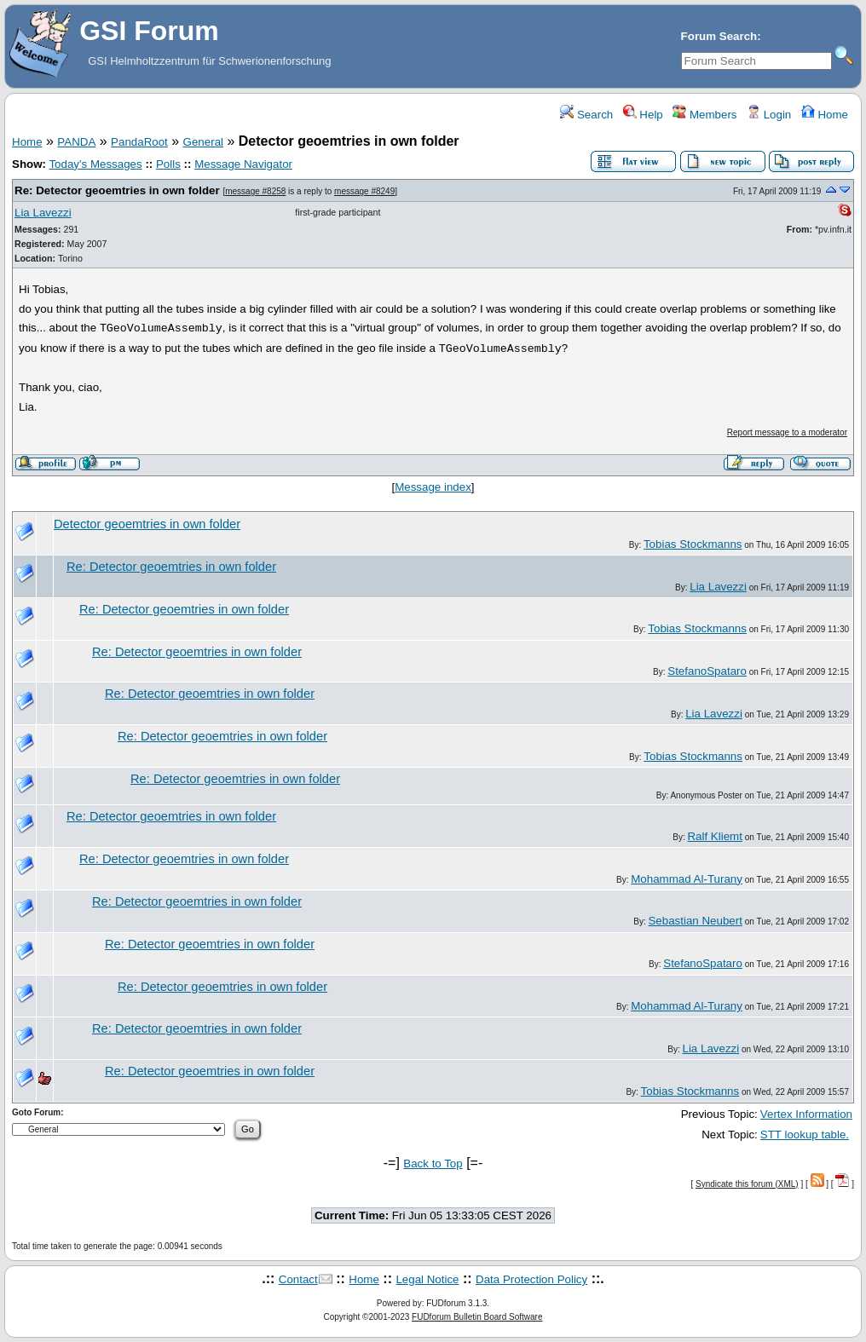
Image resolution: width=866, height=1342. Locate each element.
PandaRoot (139, 141)
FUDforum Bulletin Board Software (477, 1317)
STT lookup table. (804, 1134)
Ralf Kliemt (714, 836)
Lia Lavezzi (43, 212)
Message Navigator (243, 164)
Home (824, 114)
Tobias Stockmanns (693, 544)
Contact (298, 1279)
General (203, 141)
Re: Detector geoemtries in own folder (117, 190)
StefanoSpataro (707, 671)
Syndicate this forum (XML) (747, 1184)
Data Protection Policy (531, 1279)
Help (643, 114)
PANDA (76, 141)
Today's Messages (95, 164)
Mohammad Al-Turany (686, 879)
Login (769, 114)
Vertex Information (806, 1114)
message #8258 (255, 191)
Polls (168, 164)
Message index (433, 487)
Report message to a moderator (787, 432)
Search (586, 114)
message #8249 (364, 191)
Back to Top (432, 1163)
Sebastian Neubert (695, 920)
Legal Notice (427, 1279)
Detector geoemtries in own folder (147, 524)
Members (704, 114)
